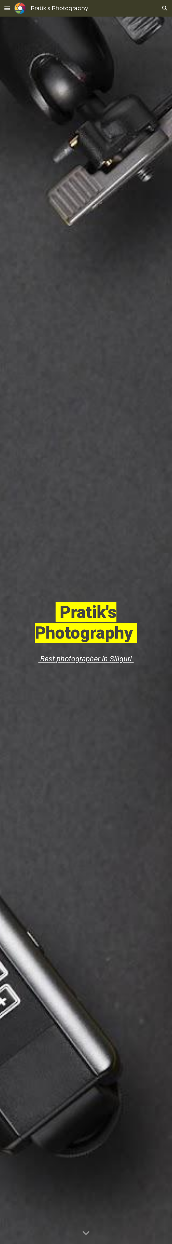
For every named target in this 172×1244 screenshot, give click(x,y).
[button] (7, 8)
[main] (86, 621)
